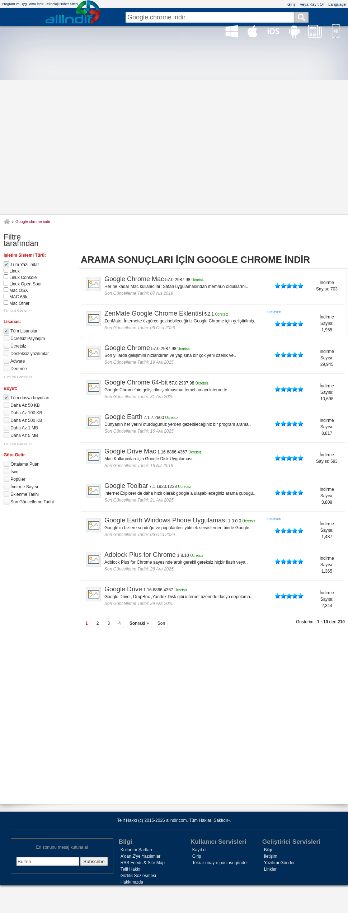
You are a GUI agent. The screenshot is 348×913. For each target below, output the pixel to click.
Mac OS (252, 31)
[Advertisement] (174, 126)
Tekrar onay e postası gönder (220, 862)
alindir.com (9, 220)
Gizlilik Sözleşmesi (138, 875)
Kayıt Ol (317, 4)
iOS (273, 31)
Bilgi (268, 849)
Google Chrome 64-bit (136, 382)
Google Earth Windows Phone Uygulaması (165, 520)
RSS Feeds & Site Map (143, 862)
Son (161, 623)
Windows (232, 31)
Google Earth (123, 416)
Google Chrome (127, 347)
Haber (315, 31)
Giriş (291, 4)
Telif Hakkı (130, 869)
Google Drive (123, 589)
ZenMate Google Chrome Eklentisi (153, 313)
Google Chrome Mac (134, 279)
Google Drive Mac (130, 451)
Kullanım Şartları (136, 849)
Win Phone (336, 31)
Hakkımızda (132, 882)
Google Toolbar (126, 485)
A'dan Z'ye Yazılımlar (141, 856)
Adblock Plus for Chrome (140, 554)
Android (294, 31)
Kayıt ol (199, 849)
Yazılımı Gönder (279, 862)
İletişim (270, 856)
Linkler (270, 869)
